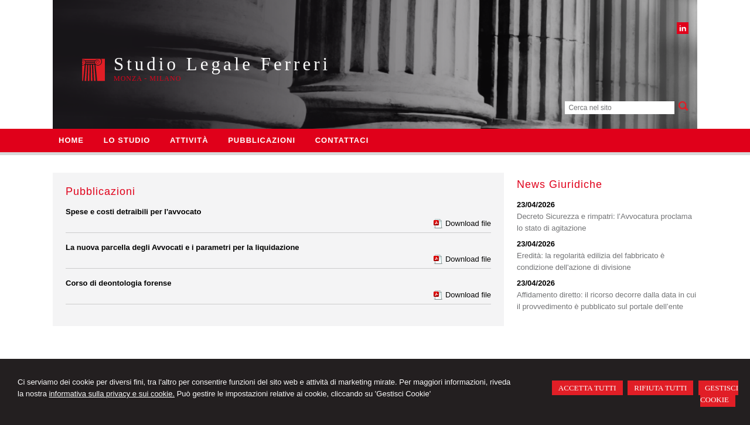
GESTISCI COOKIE (719, 393)
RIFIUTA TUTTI (660, 387)
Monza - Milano (147, 78)
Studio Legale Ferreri (222, 64)
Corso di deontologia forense (119, 283)
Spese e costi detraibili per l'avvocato (133, 211)
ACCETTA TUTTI (587, 387)
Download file (468, 223)
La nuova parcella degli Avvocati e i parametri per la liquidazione (182, 247)
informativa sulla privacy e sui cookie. (112, 393)
